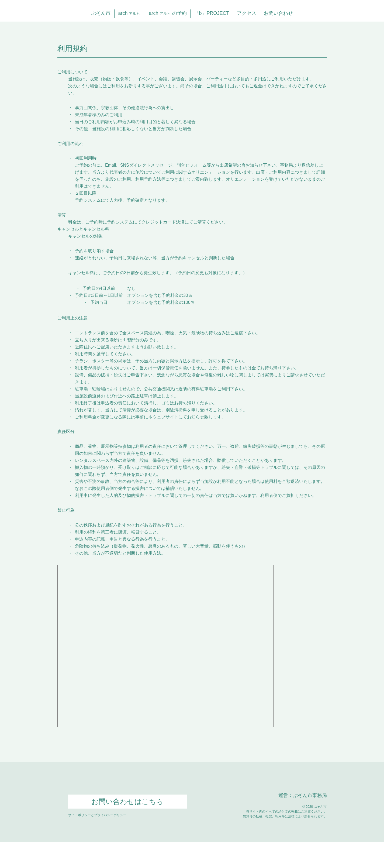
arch (129, 13)
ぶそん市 (100, 13)
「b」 (211, 13)
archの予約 (167, 13)
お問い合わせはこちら (127, 802)
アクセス (246, 13)
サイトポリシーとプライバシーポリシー (97, 815)
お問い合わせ (278, 13)
